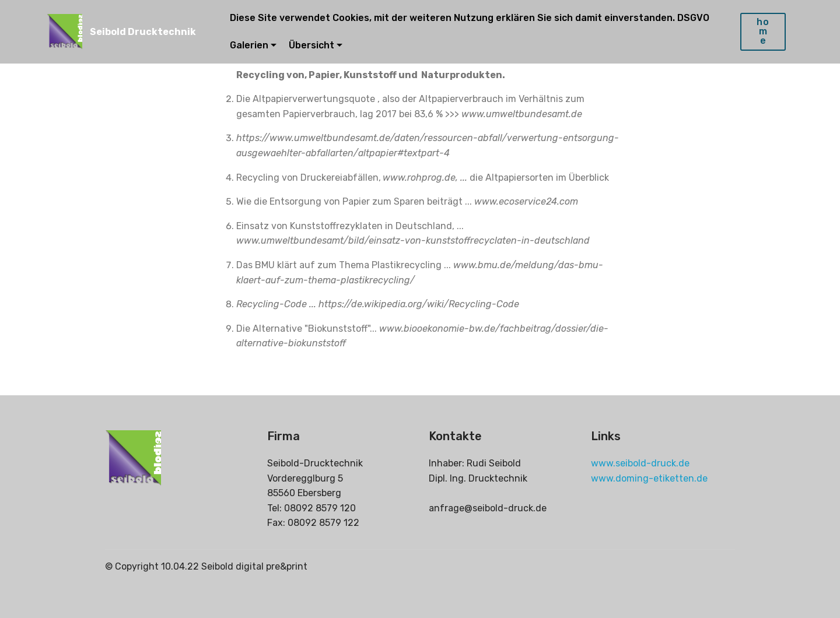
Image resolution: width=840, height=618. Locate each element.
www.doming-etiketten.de (649, 478)
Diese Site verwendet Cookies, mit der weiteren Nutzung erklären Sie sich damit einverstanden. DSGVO (471, 17)
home (763, 31)
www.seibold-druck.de (640, 463)
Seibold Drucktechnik (143, 31)
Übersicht (311, 45)
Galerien (249, 45)
